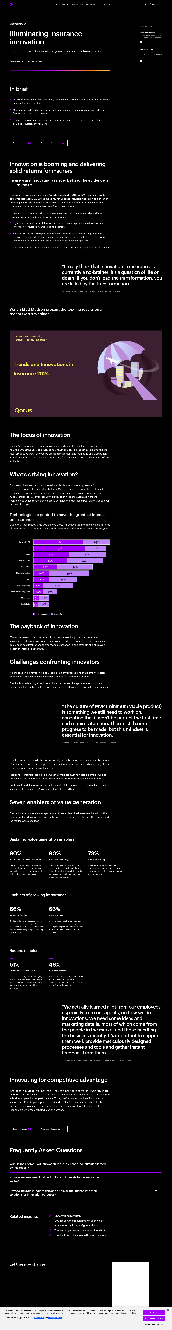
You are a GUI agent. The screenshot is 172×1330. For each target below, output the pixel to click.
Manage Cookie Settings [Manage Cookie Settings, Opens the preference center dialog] (154, 1324)
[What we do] (62, 4)
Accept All (154, 1312)
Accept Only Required (154, 1318)
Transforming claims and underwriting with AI (80, 1230)
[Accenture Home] (17, 4)
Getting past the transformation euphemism (79, 1220)
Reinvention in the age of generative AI (76, 1225)
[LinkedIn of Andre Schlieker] (141, 61)
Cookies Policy (39, 1318)
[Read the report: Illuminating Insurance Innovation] (22, 143)
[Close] (168, 1310)
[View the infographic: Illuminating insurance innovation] (53, 143)
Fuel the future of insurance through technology (81, 1235)
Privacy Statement (55, 1318)
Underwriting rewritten (67, 1215)
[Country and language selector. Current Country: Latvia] (155, 4)
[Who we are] (92, 4)
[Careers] (106, 4)
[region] (86, 1318)
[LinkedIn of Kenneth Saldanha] (141, 42)
